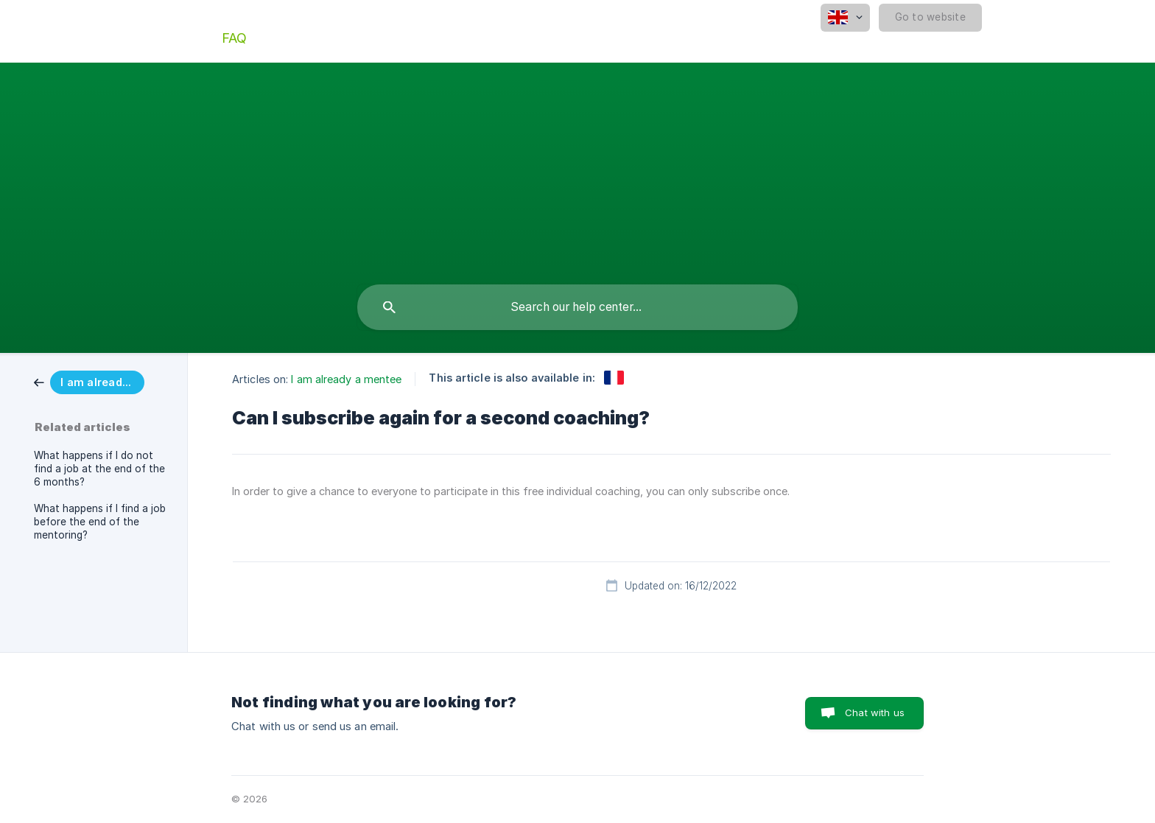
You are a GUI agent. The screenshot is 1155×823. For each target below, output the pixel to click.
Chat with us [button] (875, 712)
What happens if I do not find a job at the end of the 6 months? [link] (99, 468)
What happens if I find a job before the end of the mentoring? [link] (100, 521)
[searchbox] (577, 307)
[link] (89, 381)
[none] (845, 18)
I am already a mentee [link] (346, 379)
